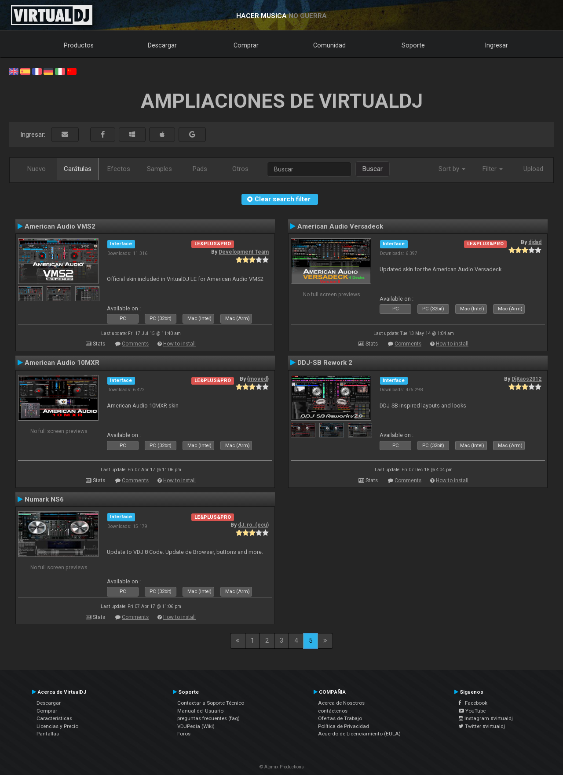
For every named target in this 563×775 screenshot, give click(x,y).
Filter (493, 169)
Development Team (244, 252)
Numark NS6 (44, 499)
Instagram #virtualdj (486, 718)
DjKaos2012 (526, 379)
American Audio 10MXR (62, 363)
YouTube (472, 711)
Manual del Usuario (200, 711)
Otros (240, 169)
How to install (179, 344)
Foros (183, 734)
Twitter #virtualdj (482, 726)
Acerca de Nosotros (341, 703)
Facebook (473, 703)
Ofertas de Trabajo (340, 718)
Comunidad (329, 45)
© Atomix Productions (282, 767)
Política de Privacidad (343, 726)
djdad (534, 242)
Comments (135, 344)
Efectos (118, 169)
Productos (79, 45)
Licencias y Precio (57, 726)
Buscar (372, 169)
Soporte (413, 45)
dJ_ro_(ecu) (253, 525)
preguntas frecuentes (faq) (208, 718)
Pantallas (48, 734)
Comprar (246, 45)
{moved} (258, 379)
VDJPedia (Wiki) (196, 726)
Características (54, 718)
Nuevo (36, 169)
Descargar (162, 45)
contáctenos (332, 711)
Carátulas (77, 169)
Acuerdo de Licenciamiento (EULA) (359, 734)
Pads (200, 169)
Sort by (452, 169)
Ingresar (496, 45)
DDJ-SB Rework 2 (324, 363)
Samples (159, 169)
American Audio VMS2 (60, 226)
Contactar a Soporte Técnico (210, 703)
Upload (533, 169)
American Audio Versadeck (340, 226)
